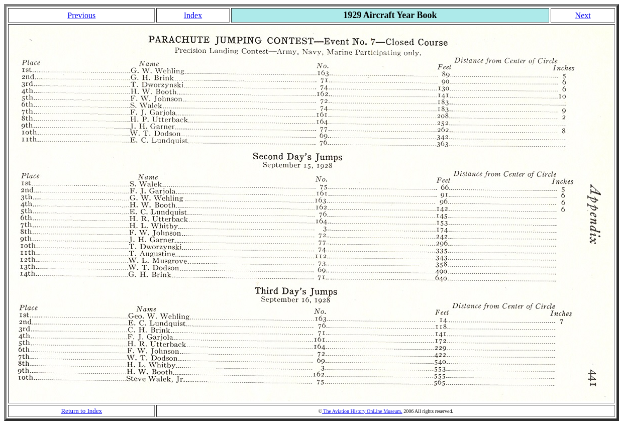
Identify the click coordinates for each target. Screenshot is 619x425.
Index (193, 15)
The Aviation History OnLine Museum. (362, 411)
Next (583, 15)
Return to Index (81, 410)
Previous (81, 15)
